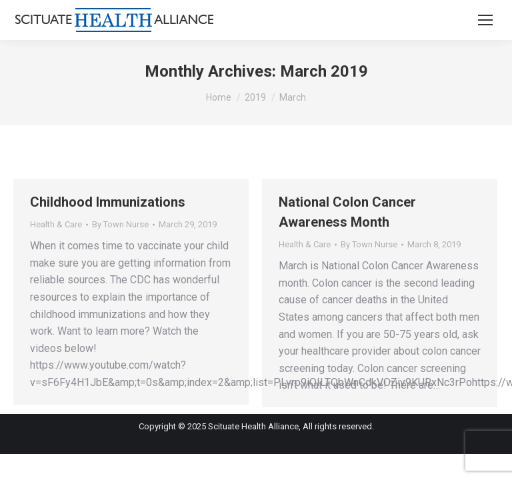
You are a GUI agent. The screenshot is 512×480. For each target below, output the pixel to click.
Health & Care (56, 224)
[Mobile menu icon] (485, 20)
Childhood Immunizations (107, 202)
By (120, 224)
